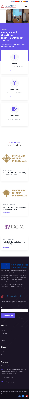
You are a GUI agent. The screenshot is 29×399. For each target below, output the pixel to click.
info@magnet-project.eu (9, 382)
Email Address (5, 308)
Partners (3, 340)
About (3, 330)
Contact (3, 355)
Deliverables (5, 337)
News (2, 351)
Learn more (6, 178)
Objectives (4, 333)
